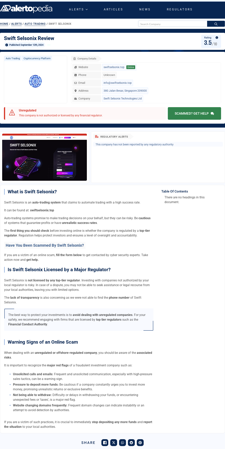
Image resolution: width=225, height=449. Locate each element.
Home (4, 23)
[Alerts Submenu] (87, 9)
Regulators (180, 9)
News (145, 9)
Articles (113, 9)
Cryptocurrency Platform (37, 58)
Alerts (76, 9)
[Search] (216, 24)
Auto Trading (35, 23)
